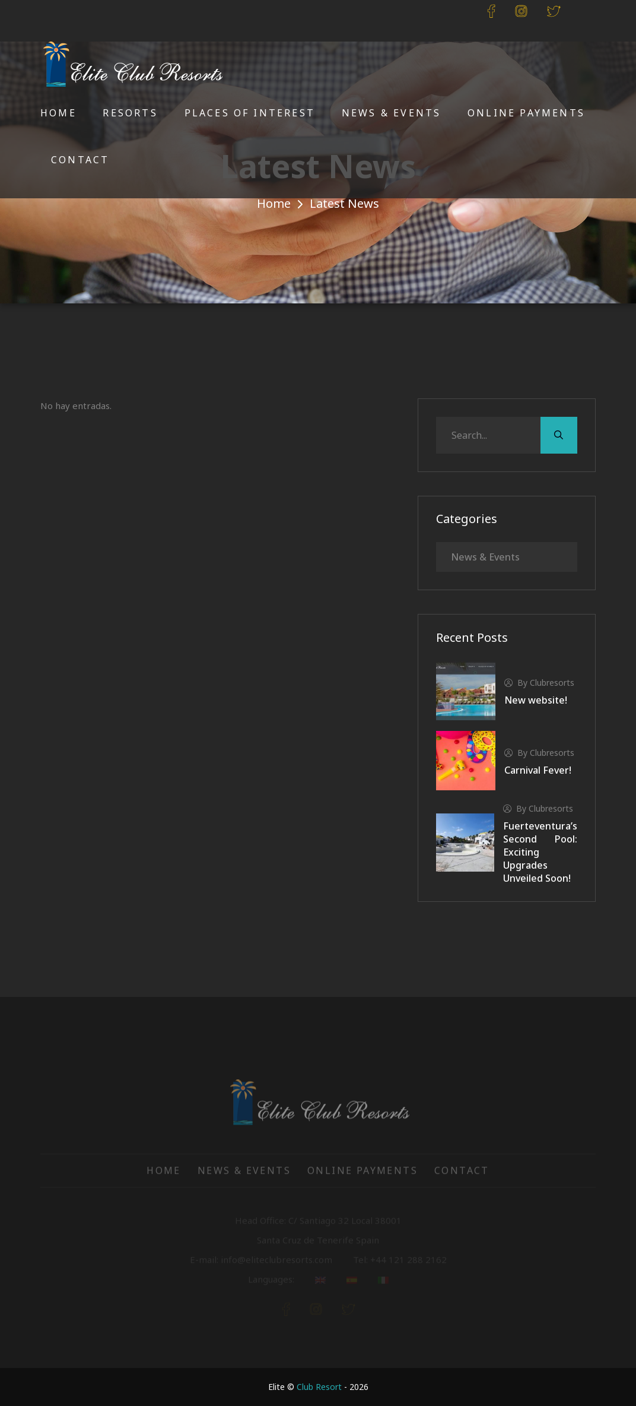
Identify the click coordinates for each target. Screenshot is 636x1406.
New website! (535, 700)
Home (58, 112)
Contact (80, 159)
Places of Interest (250, 112)
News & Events (391, 112)
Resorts (130, 112)
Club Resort (319, 1386)
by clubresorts (539, 682)
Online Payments (526, 112)
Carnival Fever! (537, 770)
